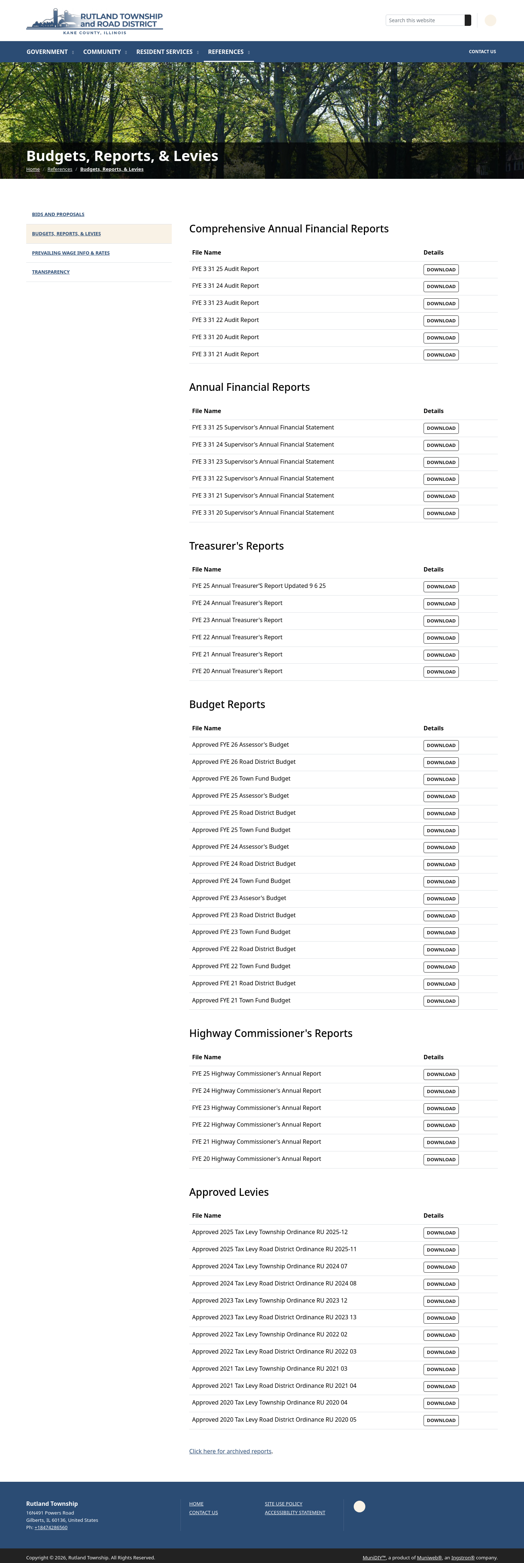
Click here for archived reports (230, 1451)
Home (33, 169)
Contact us (203, 1512)
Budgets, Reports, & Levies (111, 169)
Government (48, 52)
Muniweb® (429, 1557)
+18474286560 (51, 1527)
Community (103, 52)
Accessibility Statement (295, 1512)
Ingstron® (463, 1557)
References (226, 52)
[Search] (468, 20)
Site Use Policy (283, 1504)
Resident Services (165, 52)
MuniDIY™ (374, 1557)
